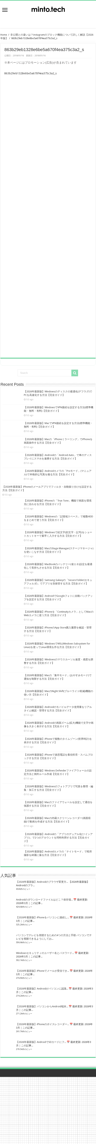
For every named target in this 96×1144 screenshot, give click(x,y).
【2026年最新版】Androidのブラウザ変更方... (42, 881)
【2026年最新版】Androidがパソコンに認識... (42, 988)
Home (3, 34)
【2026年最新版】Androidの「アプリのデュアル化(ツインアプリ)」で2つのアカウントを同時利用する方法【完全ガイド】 (58, 838)
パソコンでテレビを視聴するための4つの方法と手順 (46, 935)
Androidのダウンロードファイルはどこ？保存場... (44, 899)
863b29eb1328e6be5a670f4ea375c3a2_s (30, 73)
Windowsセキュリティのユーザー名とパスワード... (45, 953)
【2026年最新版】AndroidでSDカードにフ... (41, 1042)
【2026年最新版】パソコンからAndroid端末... (42, 1006)
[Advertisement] (48, 19)
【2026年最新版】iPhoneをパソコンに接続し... (42, 917)
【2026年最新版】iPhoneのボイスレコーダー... (42, 1024)
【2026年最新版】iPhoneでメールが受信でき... (42, 970)
